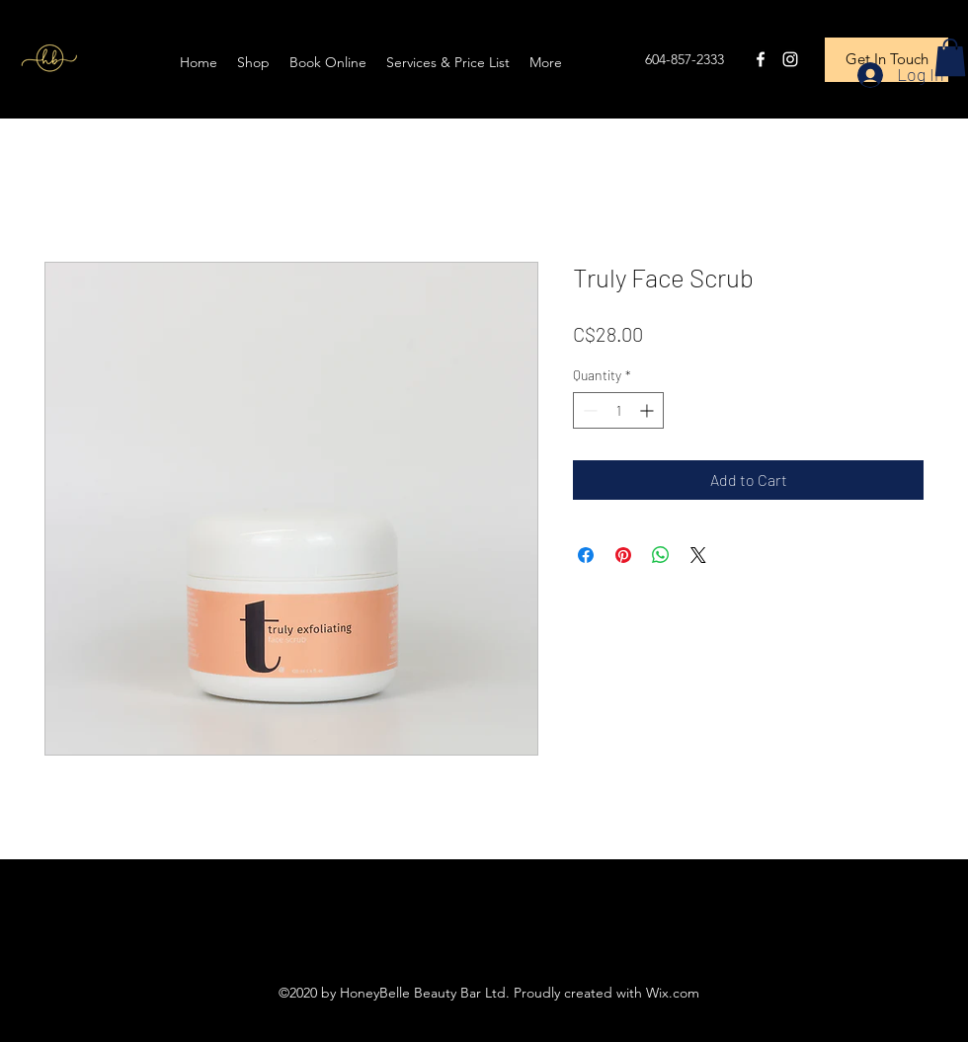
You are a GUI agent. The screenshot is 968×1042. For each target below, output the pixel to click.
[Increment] (648, 410)
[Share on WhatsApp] (661, 555)
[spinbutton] (618, 410)
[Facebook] (760, 59)
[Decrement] (588, 410)
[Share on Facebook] (586, 555)
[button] (950, 57)
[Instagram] (790, 59)
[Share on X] (698, 555)
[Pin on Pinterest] (623, 555)
